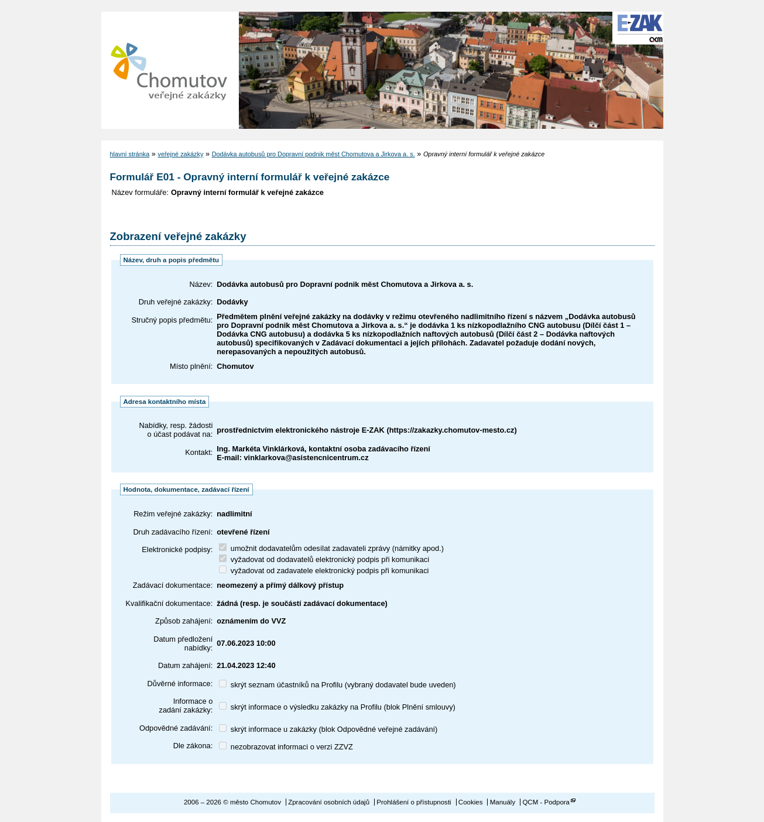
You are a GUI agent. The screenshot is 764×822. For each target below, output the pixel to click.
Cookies (470, 802)
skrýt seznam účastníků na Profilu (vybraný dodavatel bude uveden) (337, 684)
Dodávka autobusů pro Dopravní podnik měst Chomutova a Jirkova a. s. (313, 153)
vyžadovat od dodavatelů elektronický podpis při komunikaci (324, 559)
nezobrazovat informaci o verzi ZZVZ (286, 746)
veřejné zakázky (180, 153)
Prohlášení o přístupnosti (413, 802)
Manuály (503, 802)
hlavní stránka (130, 153)
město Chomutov (168, 70)
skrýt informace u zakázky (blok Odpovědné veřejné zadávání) (328, 729)
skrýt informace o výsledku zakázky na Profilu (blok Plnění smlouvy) (337, 707)
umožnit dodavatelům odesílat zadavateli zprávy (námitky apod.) (331, 548)
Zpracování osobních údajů (328, 802)
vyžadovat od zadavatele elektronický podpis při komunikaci (324, 570)
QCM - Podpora (546, 802)
